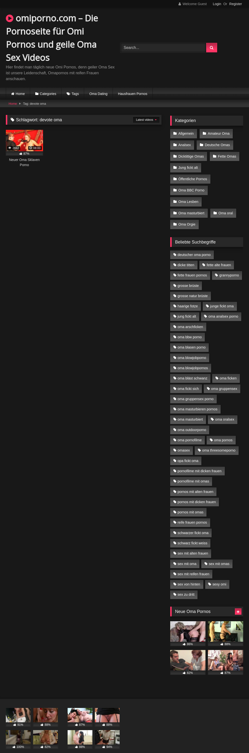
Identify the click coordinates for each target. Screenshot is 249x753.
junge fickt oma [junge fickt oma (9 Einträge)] (222, 297)
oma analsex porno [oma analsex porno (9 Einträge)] (223, 307)
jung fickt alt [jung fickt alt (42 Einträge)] (187, 307)
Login (217, 4)
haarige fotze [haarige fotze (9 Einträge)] (188, 297)
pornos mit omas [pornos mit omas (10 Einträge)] (190, 503)
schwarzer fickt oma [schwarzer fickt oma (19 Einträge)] (193, 523)
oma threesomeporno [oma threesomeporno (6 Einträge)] (218, 441)
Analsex (184, 143)
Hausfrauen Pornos (132, 94)
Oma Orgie (186, 215)
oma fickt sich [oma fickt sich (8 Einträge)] (188, 379)
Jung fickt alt (188, 164)
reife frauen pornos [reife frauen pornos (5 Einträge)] (192, 513)
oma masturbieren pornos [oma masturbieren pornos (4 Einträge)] (197, 400)
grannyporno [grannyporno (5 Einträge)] (229, 266)
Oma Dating (98, 94)
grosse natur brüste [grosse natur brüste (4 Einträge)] (193, 286)
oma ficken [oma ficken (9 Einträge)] (228, 369)
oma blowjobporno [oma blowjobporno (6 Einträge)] (192, 348)
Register (235, 4)
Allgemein (186, 133)
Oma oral (225, 205)
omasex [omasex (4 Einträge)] (184, 441)
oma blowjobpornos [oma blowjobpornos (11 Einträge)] (193, 358)
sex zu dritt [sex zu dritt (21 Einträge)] (186, 585)
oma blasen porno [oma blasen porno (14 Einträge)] (191, 338)
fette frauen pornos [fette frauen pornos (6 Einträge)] (192, 266)
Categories (48, 94)
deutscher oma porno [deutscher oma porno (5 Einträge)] (194, 245)
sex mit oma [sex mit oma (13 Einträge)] (187, 554)
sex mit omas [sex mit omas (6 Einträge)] (219, 554)
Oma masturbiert (191, 205)
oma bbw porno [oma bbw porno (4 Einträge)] (190, 327)
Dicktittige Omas (191, 154)
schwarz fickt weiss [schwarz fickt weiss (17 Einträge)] (192, 534)
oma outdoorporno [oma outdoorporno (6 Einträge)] (192, 420)
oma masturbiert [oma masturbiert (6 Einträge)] (190, 410)
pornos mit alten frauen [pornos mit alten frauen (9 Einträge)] (195, 482)
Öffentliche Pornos (192, 174)
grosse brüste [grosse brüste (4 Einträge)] (188, 276)
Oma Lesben (188, 195)
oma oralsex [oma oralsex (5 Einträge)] (224, 410)
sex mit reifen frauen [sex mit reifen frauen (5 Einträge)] (193, 564)
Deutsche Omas (216, 143)
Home (20, 94)
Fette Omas (226, 154)
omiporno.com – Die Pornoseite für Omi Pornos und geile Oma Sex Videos (52, 38)
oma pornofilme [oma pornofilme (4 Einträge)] (190, 431)
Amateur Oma (218, 133)
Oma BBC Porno (191, 185)
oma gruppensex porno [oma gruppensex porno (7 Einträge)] (195, 389)
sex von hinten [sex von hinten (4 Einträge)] (189, 575)
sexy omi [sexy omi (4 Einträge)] (219, 575)
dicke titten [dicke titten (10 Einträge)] (186, 255)
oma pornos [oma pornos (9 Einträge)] (223, 431)
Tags (75, 94)
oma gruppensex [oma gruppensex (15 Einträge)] (224, 379)
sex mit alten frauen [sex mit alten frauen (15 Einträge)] (193, 544)
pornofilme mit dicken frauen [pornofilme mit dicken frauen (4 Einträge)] (200, 461)
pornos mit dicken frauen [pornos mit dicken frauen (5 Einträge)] (197, 492)
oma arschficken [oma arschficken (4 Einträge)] (190, 317)
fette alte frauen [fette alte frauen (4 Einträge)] (219, 255)
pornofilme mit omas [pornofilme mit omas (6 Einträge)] (193, 472)
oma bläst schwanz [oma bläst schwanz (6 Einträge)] (192, 369)
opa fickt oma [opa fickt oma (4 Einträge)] (188, 451)
